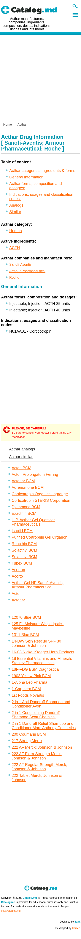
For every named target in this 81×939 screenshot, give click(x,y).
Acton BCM (21, 468)
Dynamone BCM (26, 507)
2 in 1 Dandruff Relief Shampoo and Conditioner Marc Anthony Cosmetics (44, 725)
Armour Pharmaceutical (27, 271)
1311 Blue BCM (25, 635)
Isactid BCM (22, 531)
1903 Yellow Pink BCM (31, 676)
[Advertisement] (40, 76)
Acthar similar (21, 457)
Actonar (18, 600)
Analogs (16, 205)
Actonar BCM (23, 481)
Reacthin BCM (24, 544)
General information (26, 177)
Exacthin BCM (24, 513)
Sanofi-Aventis (20, 264)
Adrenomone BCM (28, 487)
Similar (15, 212)
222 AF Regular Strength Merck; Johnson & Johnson (39, 767)
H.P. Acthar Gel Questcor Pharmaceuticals (33, 522)
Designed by (69, 921)
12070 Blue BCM (26, 617)
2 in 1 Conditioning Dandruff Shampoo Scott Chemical (36, 715)
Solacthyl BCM (24, 550)
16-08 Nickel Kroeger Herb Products (43, 652)
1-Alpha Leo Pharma (29, 682)
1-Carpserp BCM (26, 689)
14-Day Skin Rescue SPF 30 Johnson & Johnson (36, 643)
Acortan (18, 570)
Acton (17, 593)
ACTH (14, 248)
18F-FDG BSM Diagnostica (35, 669)
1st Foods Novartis (28, 695)
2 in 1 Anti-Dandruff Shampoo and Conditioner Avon (41, 704)
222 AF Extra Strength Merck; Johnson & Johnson (37, 756)
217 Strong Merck (27, 741)
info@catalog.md (11, 910)
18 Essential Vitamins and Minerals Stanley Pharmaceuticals (42, 660)
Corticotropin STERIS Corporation (41, 500)
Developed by (67, 928)
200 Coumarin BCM (29, 734)
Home (7, 124)
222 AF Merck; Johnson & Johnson (42, 747)
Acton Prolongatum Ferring (35, 474)
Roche (14, 277)
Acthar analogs (22, 449)
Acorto (17, 576)
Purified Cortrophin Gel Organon (39, 537)
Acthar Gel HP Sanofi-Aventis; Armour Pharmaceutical (38, 585)
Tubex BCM (22, 563)
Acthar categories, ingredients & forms (42, 170)
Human (15, 231)
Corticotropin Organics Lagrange (40, 494)
